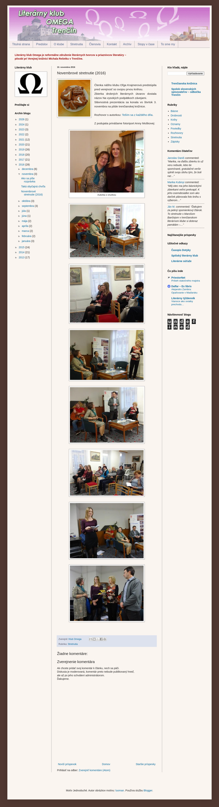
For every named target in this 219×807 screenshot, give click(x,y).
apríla (25, 226)
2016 (22, 164)
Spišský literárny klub (184, 255)
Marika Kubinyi (175, 182)
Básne (174, 111)
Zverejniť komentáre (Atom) (94, 770)
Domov (106, 764)
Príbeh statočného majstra (185, 280)
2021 (22, 139)
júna (24, 215)
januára (26, 241)
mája (25, 221)
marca (26, 230)
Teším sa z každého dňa (137, 114)
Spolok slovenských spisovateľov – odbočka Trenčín (186, 92)
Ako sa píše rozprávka (28, 180)
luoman (120, 790)
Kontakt (112, 44)
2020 (22, 144)
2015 (22, 247)
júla (24, 210)
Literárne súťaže (181, 261)
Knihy (174, 119)
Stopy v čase (146, 44)
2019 (22, 149)
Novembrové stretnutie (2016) (32, 193)
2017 (22, 159)
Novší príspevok (67, 764)
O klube (59, 44)
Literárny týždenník (183, 298)
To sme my (168, 44)
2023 (22, 129)
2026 (22, 119)
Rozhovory (177, 132)
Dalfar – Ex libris (181, 286)
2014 (22, 252)
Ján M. (171, 206)
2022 (22, 134)
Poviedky (176, 128)
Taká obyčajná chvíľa (33, 186)
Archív (127, 44)
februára (27, 236)
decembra (28, 169)
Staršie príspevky (146, 764)
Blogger (148, 790)
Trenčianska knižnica (184, 83)
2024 (22, 124)
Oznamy (175, 124)
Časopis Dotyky (181, 250)
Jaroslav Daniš (175, 157)
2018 (22, 154)
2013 (22, 257)
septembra (28, 205)
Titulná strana (21, 44)
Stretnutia (76, 44)
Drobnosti (176, 115)
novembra (28, 173)
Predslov (41, 44)
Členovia (94, 44)
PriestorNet (178, 277)
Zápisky (175, 141)
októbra (26, 200)
